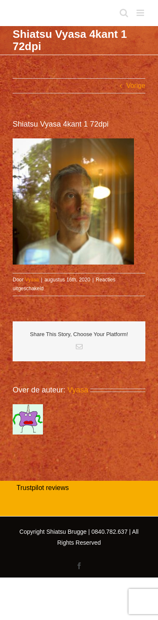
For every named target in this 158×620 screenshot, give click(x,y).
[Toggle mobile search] (124, 12)
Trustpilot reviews (42, 487)
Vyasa (32, 280)
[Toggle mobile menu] (141, 12)
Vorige (135, 85)
